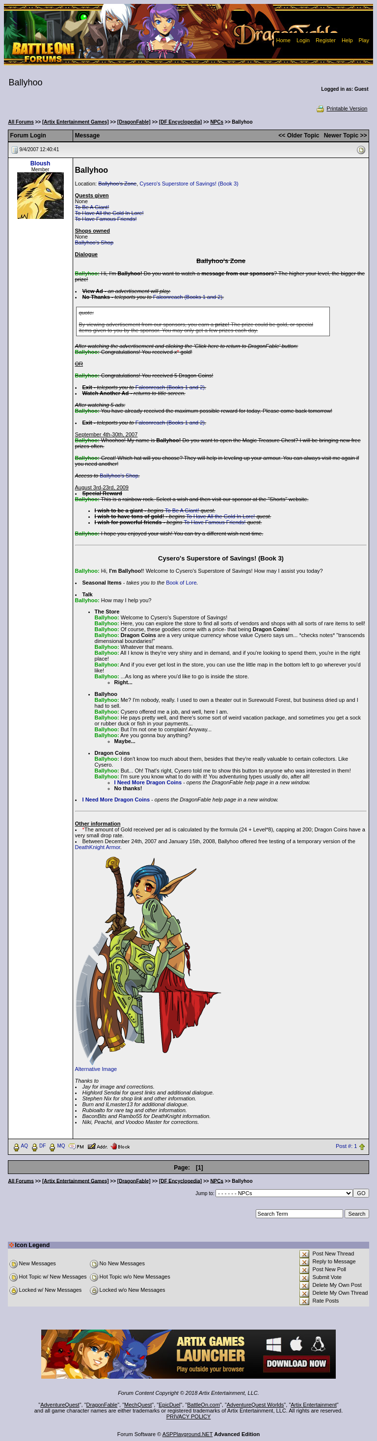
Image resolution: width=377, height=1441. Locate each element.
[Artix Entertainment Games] (75, 122)
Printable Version (341, 108)
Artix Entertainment (314, 1405)
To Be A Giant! (92, 207)
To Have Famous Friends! (106, 219)
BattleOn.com (203, 1405)
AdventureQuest (60, 1405)
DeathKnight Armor (97, 847)
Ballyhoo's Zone (117, 184)
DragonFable (102, 1405)
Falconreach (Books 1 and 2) (187, 297)
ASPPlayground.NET (187, 1434)
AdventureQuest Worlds (255, 1405)
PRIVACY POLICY (188, 1416)
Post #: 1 (346, 1146)
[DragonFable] (134, 122)
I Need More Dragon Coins (148, 782)
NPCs (216, 122)
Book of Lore (181, 583)
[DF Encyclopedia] (180, 122)
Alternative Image (96, 1069)
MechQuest (138, 1405)
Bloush (40, 163)
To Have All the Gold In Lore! (109, 213)
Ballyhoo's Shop (94, 242)
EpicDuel (169, 1405)
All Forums (21, 122)
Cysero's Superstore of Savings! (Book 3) (188, 184)
